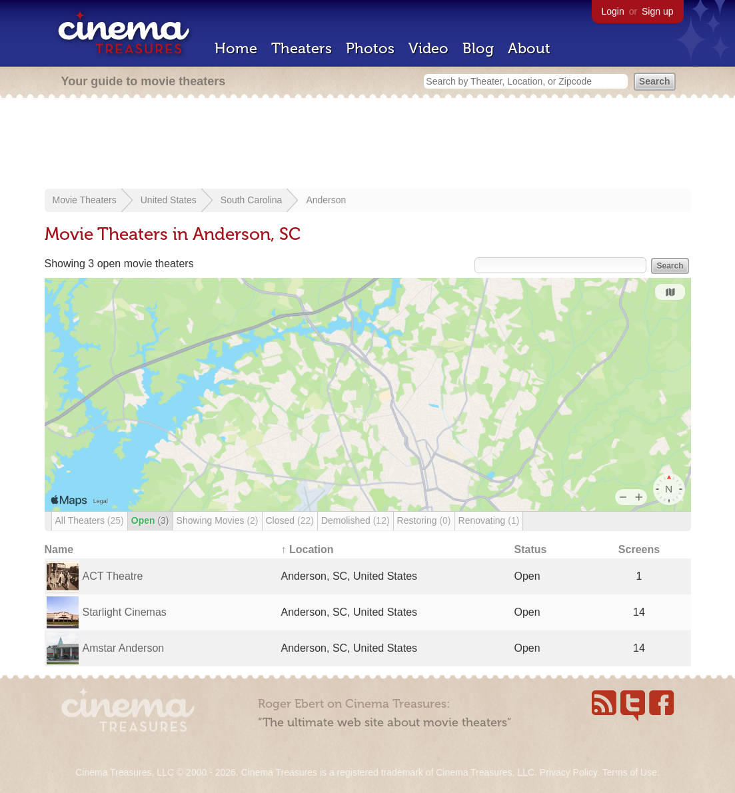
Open (150, 520)
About (529, 48)
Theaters (301, 48)
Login (613, 11)
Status (530, 549)
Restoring (424, 520)
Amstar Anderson (124, 648)
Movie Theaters (85, 200)
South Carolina (252, 200)
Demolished (355, 520)
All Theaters (89, 520)
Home (236, 48)
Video (428, 48)
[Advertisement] (368, 145)
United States (169, 200)
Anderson (326, 200)
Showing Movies (218, 520)
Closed (290, 520)
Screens (639, 549)
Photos (370, 48)
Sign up (657, 11)
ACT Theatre (113, 576)
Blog (478, 48)
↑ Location (307, 549)
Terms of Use (629, 772)
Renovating (489, 520)
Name (59, 549)
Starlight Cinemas (125, 612)
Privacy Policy (568, 772)
